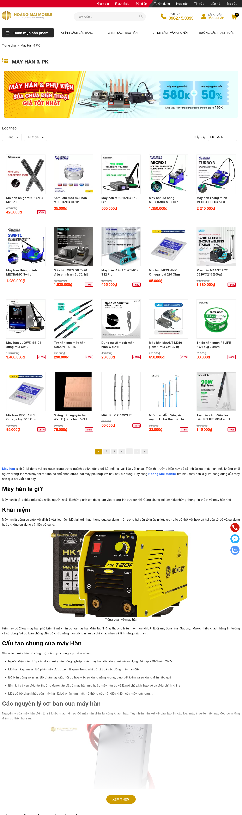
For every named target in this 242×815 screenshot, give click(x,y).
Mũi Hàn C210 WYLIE (116, 415)
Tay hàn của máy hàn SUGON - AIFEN (69, 345)
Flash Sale (122, 3)
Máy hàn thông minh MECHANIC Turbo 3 (211, 200)
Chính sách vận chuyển (170, 32)
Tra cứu (231, 3)
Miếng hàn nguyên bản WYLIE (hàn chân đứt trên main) (73, 417)
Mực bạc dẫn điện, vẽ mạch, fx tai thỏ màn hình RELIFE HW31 (168, 417)
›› (145, 451)
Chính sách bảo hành (123, 32)
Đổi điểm (141, 3)
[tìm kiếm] (139, 16)
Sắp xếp (200, 137)
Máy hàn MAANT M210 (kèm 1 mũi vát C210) (165, 345)
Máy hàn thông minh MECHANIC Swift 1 (21, 272)
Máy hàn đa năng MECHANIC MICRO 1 (164, 200)
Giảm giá (103, 3)
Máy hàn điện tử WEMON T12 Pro (120, 272)
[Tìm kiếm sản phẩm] (110, 17)
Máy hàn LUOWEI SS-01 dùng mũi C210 (23, 345)
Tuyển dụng (162, 3)
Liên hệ (215, 3)
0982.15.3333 (181, 18)
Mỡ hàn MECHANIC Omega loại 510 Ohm (21, 417)
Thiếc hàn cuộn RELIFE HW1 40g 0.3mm (213, 345)
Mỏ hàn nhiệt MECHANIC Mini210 (24, 200)
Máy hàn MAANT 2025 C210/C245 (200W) (212, 272)
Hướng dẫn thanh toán (216, 32)
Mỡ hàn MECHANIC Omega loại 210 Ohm (164, 272)
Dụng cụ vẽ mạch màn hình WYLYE (117, 345)
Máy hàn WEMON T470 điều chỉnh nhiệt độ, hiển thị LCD (72, 272)
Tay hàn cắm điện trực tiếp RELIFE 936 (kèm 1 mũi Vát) (213, 417)
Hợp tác (182, 3)
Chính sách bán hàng (77, 32)
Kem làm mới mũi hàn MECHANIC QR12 (70, 200)
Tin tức (199, 3)
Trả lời (17, 780)
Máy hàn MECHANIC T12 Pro (119, 200)
